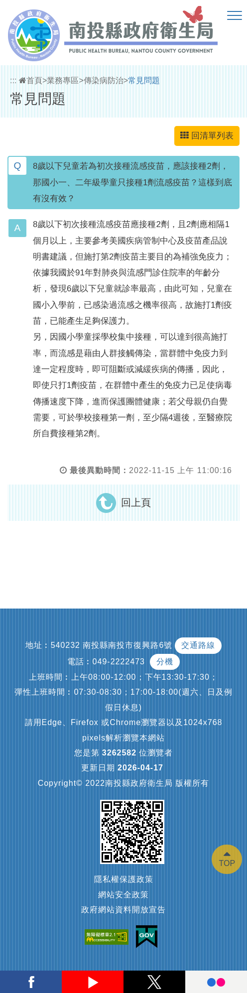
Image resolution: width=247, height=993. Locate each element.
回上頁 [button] (136, 502)
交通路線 (198, 645)
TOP (227, 863)
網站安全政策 (123, 894)
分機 (164, 661)
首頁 (30, 80)
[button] (234, 16)
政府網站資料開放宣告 (123, 909)
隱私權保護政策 (123, 879)
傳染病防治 (104, 80)
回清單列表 (207, 135)
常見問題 (144, 80)
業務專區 (63, 80)
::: (13, 80)
